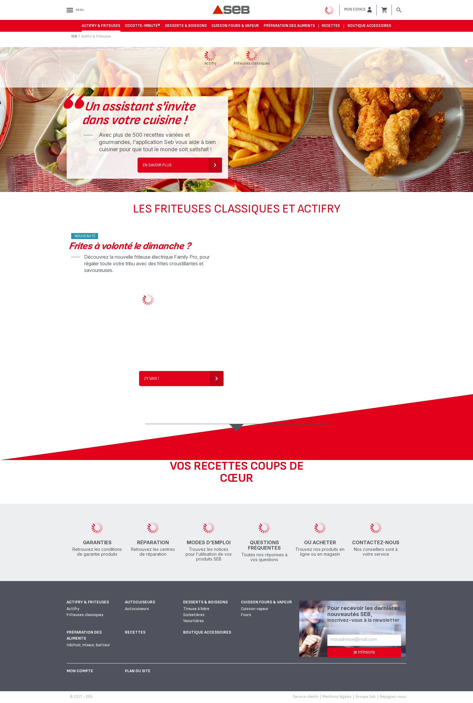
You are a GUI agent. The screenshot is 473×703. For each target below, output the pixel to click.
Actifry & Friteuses (101, 25)
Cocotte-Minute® (142, 25)
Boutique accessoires (369, 25)
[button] (358, 9)
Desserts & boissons (186, 25)
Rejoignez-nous (393, 696)
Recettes (331, 25)
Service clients (305, 696)
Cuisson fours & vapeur (235, 25)
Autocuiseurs (140, 602)
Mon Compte (80, 670)
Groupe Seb (366, 696)
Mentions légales (336, 696)
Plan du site (138, 670)
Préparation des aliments (289, 25)
